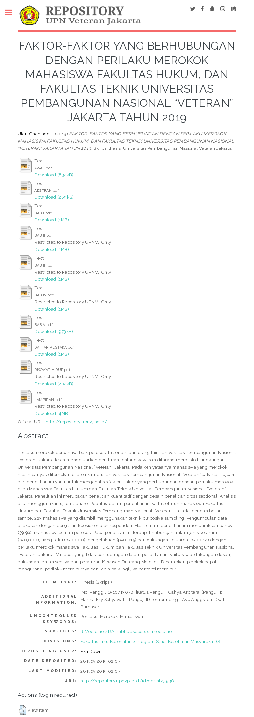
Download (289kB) (54, 197)
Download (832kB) (53, 174)
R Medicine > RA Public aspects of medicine (126, 631)
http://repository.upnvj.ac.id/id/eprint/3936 (127, 680)
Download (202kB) (53, 383)
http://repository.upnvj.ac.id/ (76, 421)
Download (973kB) (53, 331)
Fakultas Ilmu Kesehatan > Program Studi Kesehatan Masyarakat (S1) (152, 641)
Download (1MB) (51, 219)
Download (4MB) (52, 413)
